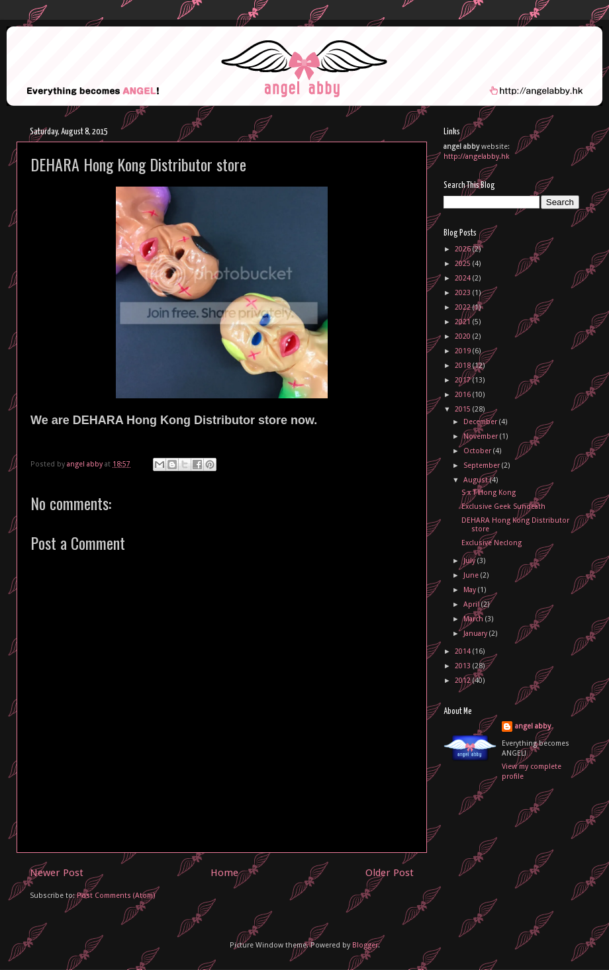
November (481, 436)
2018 (464, 365)
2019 (464, 351)
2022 (464, 307)
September (482, 465)
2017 (464, 380)
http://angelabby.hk (477, 156)
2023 (464, 292)
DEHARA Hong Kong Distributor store (515, 524)
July (470, 560)
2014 (464, 651)
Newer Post (56, 873)
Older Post (389, 873)
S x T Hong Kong (488, 492)
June (472, 575)
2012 (464, 680)
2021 (464, 322)
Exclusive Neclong (491, 543)
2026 (464, 249)
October (478, 451)
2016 (464, 394)
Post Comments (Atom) (116, 895)
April (472, 604)
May (470, 590)
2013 (464, 666)
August (476, 480)
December (481, 422)
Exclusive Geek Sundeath (503, 506)
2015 (464, 409)
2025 (464, 263)
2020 (464, 336)
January (476, 633)
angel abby (533, 726)
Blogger (365, 945)
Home (224, 873)
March (474, 619)
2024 (464, 278)
